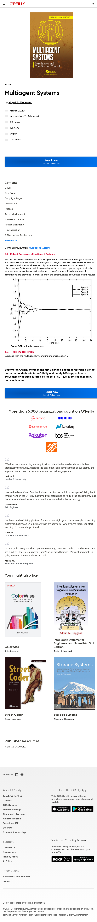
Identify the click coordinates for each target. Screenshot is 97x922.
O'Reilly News (10, 805)
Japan (6, 881)
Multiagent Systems (39, 247)
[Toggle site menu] (3, 3)
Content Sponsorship (14, 832)
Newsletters (9, 852)
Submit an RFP (10, 823)
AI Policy (7, 861)
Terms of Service (10, 915)
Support (8, 841)
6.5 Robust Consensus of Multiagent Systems (30, 254)
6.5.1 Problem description (19, 351)
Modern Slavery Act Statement (73, 915)
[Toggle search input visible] (93, 3)
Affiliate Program (12, 818)
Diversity (7, 827)
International (11, 870)
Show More (11, 240)
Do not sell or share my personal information (24, 903)
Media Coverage (12, 809)
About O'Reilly (12, 790)
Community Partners (14, 814)
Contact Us (9, 847)
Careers (7, 800)
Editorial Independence (46, 915)
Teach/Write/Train (13, 795)
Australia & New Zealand (16, 876)
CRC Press (15, 139)
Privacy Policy (10, 856)
